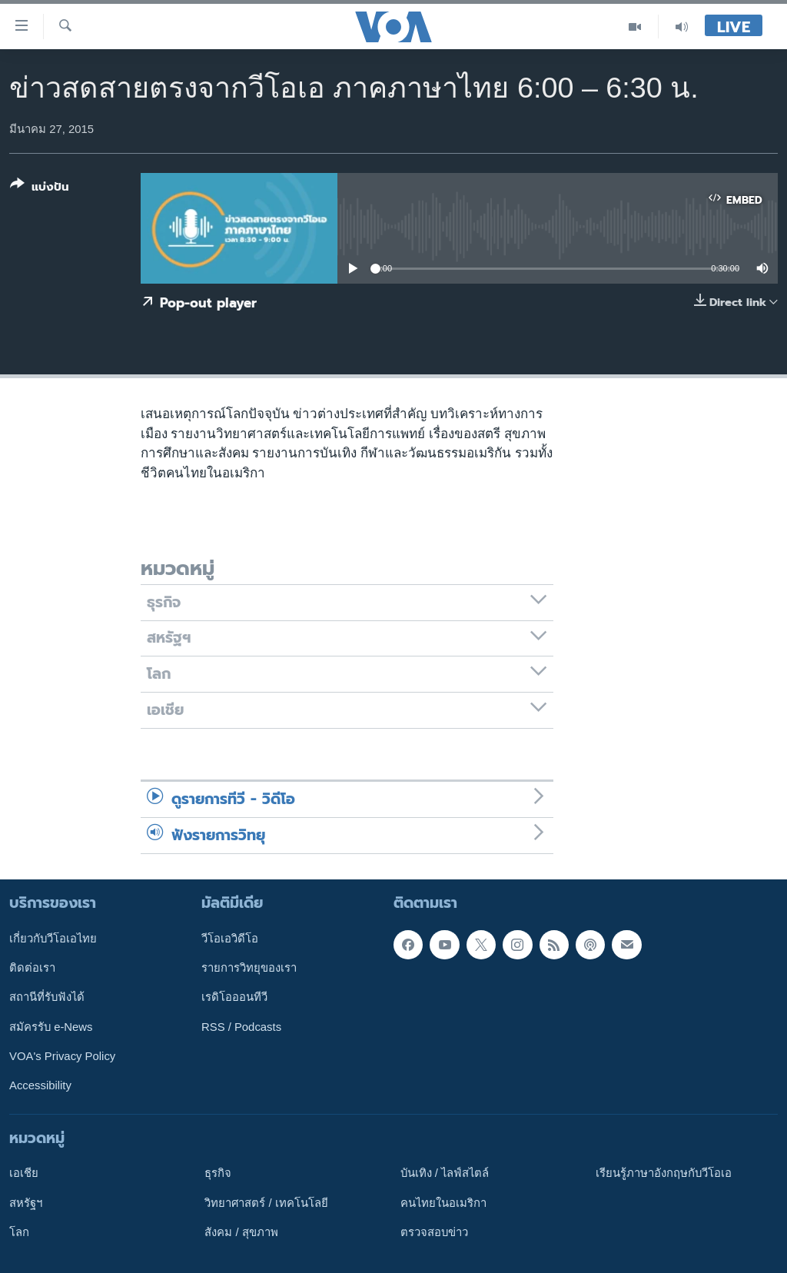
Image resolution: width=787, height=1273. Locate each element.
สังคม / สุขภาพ (240, 1232)
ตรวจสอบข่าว (434, 1232)
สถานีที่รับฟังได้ (47, 997)
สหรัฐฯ (25, 1202)
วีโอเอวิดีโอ (229, 938)
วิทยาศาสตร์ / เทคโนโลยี (265, 1202)
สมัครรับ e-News (51, 1026)
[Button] (39, 188)
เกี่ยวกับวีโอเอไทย (53, 938)
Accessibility (40, 1085)
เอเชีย (23, 1173)
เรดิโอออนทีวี (234, 997)
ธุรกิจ (217, 1173)
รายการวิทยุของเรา (249, 968)
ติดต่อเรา (32, 968)
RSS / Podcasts (241, 1026)
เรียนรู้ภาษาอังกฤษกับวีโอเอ (664, 1173)
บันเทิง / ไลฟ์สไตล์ (444, 1173)
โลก (19, 1232)
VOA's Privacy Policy (62, 1056)
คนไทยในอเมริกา (443, 1202)
